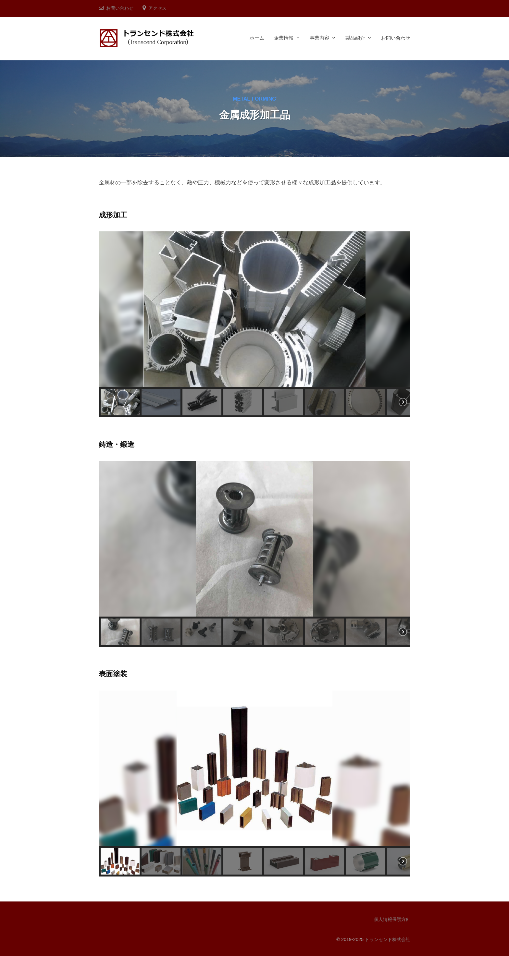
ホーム (257, 38)
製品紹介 (355, 38)
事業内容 (319, 38)
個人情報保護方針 (392, 919)
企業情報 (283, 38)
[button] (120, 402)
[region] (254, 324)
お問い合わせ (119, 8)
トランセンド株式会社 (387, 939)
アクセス (157, 8)
